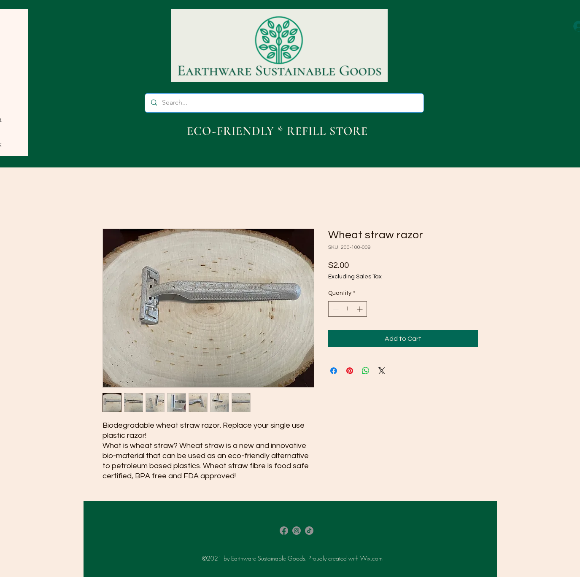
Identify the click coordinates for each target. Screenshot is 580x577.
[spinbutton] (347, 309)
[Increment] (360, 309)
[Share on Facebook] (334, 371)
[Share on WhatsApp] (366, 371)
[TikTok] (309, 530)
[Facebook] (284, 530)
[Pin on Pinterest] (350, 371)
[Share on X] (382, 371)
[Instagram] (296, 530)
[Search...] (284, 103)
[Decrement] (334, 309)
